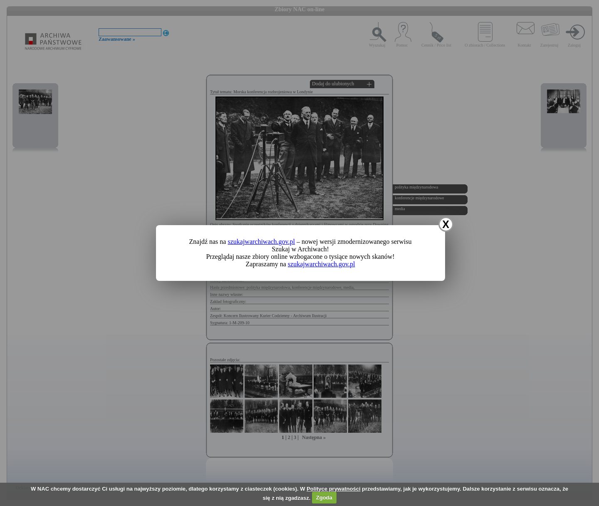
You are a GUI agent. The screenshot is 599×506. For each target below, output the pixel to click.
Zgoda (324, 497)
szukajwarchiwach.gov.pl (261, 241)
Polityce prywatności (333, 489)
